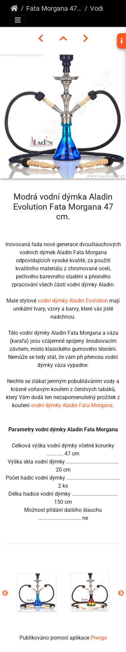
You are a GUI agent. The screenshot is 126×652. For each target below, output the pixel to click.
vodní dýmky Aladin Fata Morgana (72, 405)
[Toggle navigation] (17, 20)
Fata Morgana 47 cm (54, 8)
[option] (36, 592)
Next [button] (121, 593)
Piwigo (99, 638)
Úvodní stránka (14, 8)
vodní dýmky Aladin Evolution (73, 300)
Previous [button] (5, 593)
